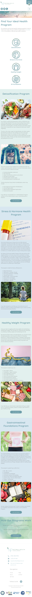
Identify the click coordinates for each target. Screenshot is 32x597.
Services (12, 577)
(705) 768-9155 (7, 9)
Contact (20, 575)
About (11, 575)
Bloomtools (18, 588)
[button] (16, 200)
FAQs (19, 573)
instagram (2, 9)
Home (11, 573)
